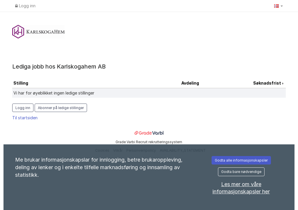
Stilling (20, 82)
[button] (278, 6)
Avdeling (190, 82)
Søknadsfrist (267, 82)
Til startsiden (25, 117)
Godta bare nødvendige (241, 171)
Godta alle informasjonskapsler (241, 160)
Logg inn (25, 5)
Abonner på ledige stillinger (61, 108)
